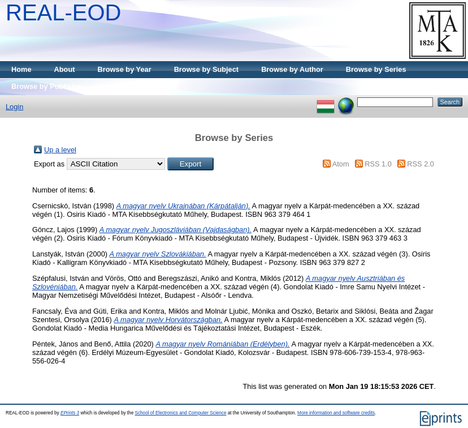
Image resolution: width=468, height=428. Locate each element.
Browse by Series (376, 69)
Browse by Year (124, 69)
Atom (340, 164)
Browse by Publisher (47, 86)
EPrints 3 (69, 413)
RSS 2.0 (420, 164)
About (64, 69)
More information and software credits (336, 413)
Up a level (60, 149)
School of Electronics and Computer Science (180, 413)
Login (14, 106)
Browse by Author (292, 69)
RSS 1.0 (378, 164)
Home (21, 69)
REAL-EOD (64, 12)
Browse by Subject (206, 69)
